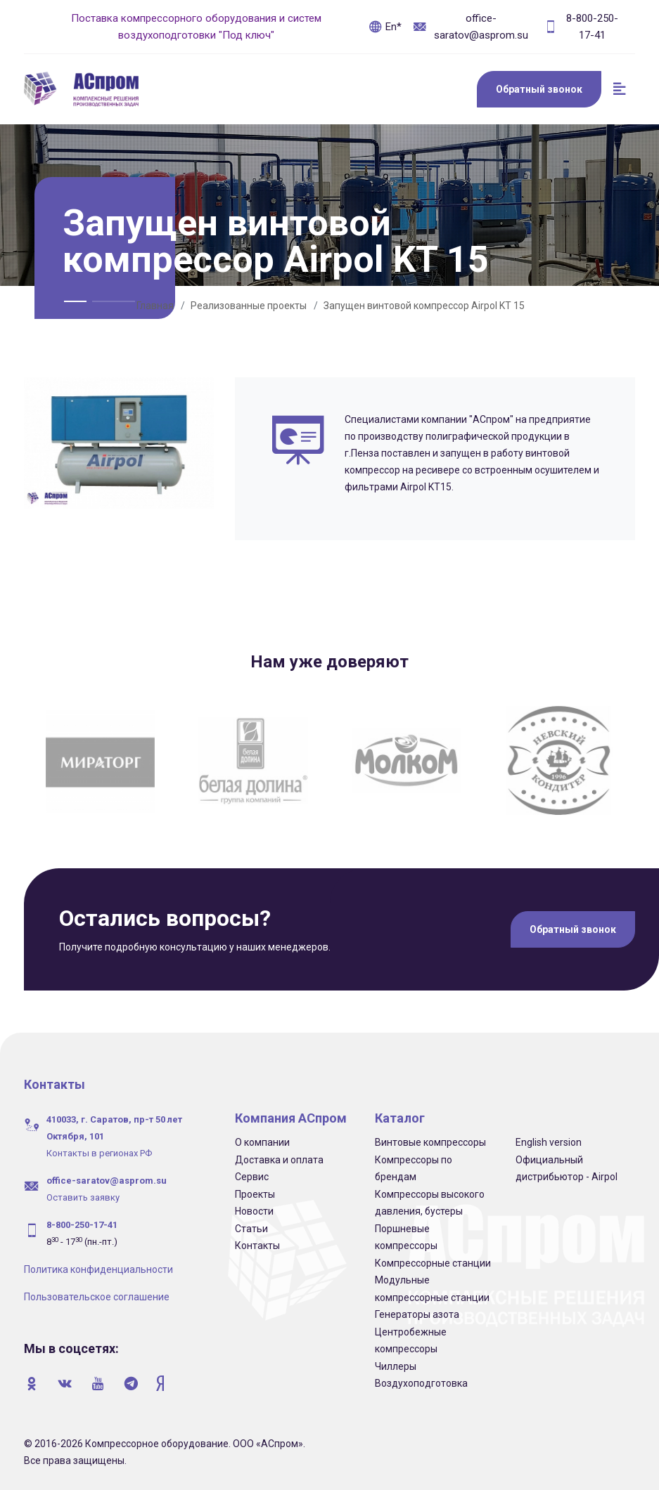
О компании (262, 1142)
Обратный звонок (539, 89)
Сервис (252, 1176)
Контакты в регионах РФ (99, 1153)
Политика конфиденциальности (98, 1269)
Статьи (251, 1228)
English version (549, 1142)
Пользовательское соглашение (96, 1296)
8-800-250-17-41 (581, 26)
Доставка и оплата (279, 1159)
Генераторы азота (417, 1314)
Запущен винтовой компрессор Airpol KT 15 (424, 305)
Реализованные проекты (249, 305)
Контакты (257, 1245)
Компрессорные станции (433, 1263)
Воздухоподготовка (421, 1383)
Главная (155, 305)
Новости (254, 1211)
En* (385, 27)
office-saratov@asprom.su (470, 26)
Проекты (255, 1194)
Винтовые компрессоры (430, 1142)
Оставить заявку (83, 1197)
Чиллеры (395, 1366)
